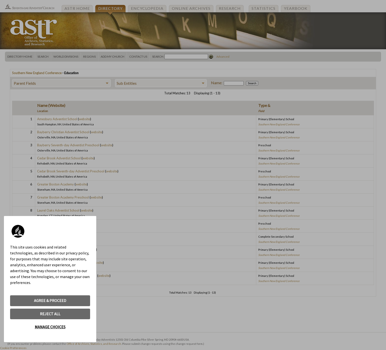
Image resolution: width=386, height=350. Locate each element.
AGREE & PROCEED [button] (50, 300)
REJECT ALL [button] (50, 313)
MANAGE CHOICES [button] (50, 326)
